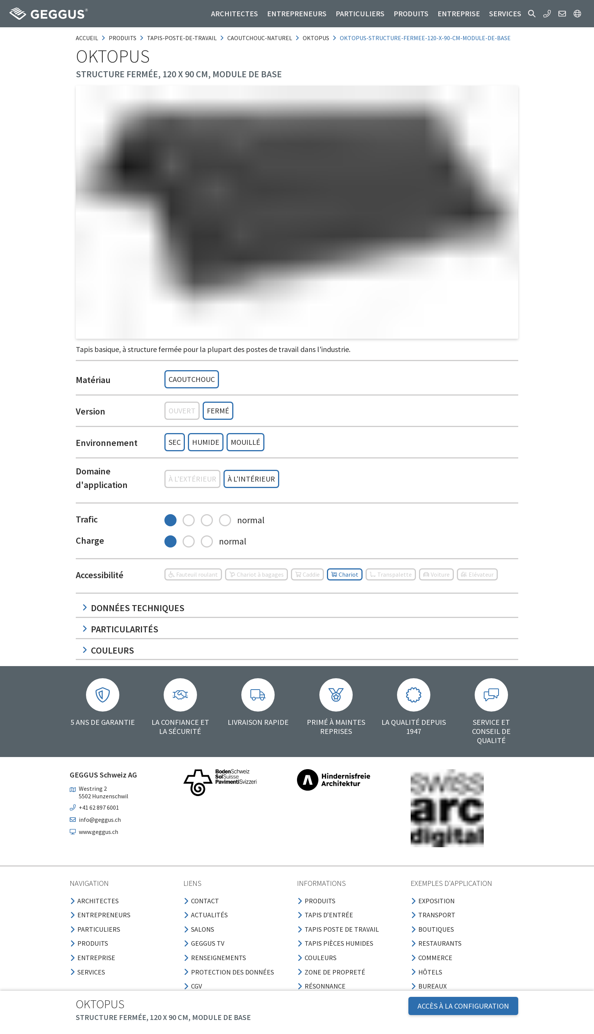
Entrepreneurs (297, 13)
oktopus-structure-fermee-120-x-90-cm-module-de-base (425, 38)
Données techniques (133, 608)
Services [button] (505, 13)
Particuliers (360, 13)
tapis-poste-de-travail (182, 38)
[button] (531, 13)
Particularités (120, 629)
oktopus (316, 38)
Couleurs (108, 650)
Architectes (234, 13)
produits (122, 38)
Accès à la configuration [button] (463, 1006)
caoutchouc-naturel (259, 38)
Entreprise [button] (459, 13)
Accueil (87, 38)
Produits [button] (411, 13)
